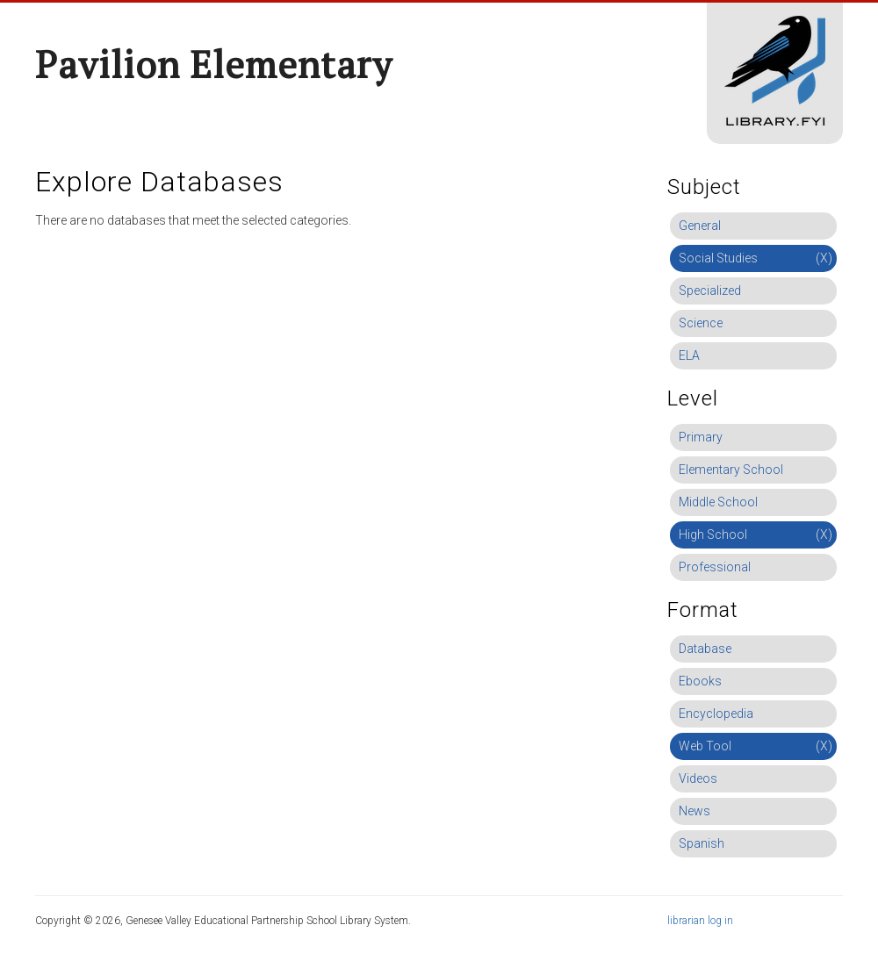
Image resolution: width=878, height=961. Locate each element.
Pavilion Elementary (213, 64)
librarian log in (700, 920)
